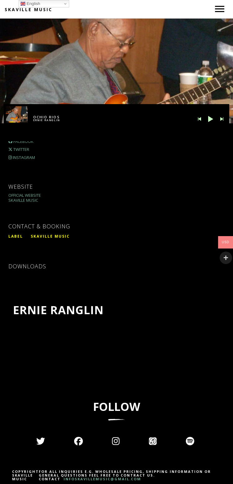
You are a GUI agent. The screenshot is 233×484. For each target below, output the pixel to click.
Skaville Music (28, 9)
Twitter (18, 149)
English (30, 3)
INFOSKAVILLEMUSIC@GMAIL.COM (101, 479)
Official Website (24, 195)
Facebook (21, 141)
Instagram (21, 157)
